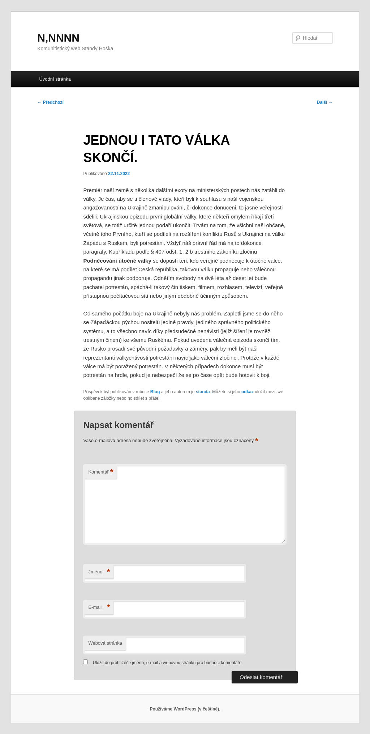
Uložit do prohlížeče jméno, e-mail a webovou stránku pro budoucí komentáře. (168, 662)
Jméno (99, 572)
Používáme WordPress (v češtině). (185, 709)
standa (203, 391)
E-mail (99, 607)
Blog (155, 391)
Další (325, 102)
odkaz (247, 391)
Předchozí (50, 102)
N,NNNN (58, 38)
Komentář (100, 472)
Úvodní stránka (54, 79)
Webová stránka (105, 643)
